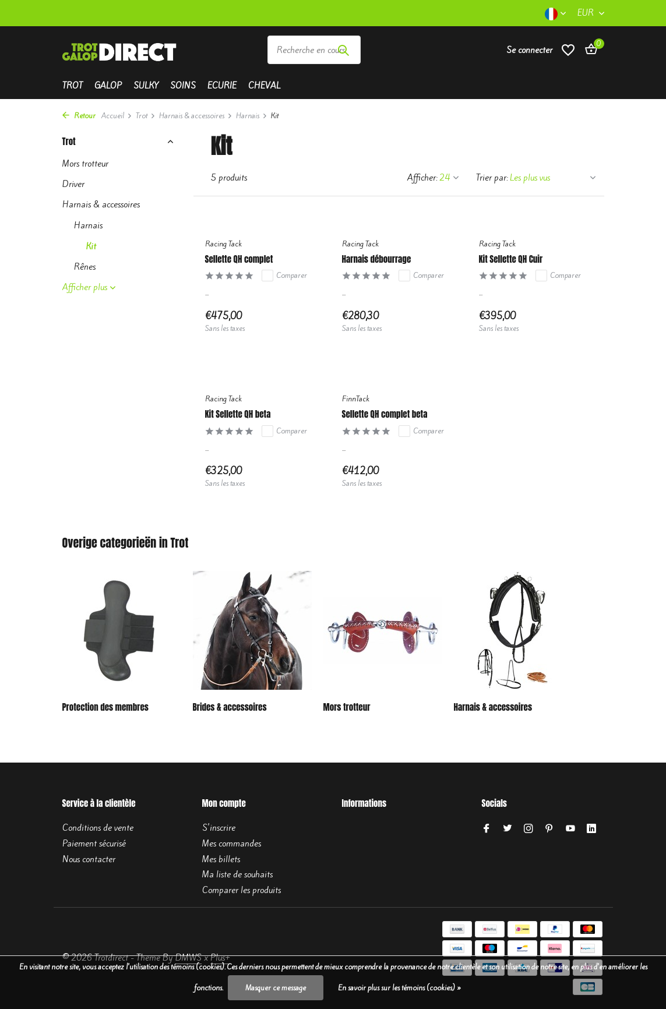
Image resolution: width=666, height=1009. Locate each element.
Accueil (116, 116)
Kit (91, 246)
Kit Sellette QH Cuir (511, 259)
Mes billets (221, 859)
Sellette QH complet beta (385, 414)
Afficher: (422, 178)
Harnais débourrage (376, 259)
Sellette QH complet (239, 259)
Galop (108, 85)
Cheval (264, 85)
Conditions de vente (97, 828)
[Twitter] (507, 829)
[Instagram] (528, 829)
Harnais (251, 116)
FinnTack (355, 399)
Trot (72, 85)
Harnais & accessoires (195, 116)
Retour (79, 116)
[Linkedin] (591, 829)
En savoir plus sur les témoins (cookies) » (399, 988)
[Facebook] (486, 829)
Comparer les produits (241, 890)
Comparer (284, 275)
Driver (73, 184)
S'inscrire (218, 828)
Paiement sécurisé (94, 843)
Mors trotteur (85, 164)
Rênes (85, 267)
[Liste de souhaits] (568, 50)
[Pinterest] (549, 829)
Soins (183, 85)
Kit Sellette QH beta (238, 414)
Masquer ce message (275, 988)
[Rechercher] (314, 50)
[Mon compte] (529, 50)
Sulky (145, 85)
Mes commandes (231, 843)
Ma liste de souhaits (237, 874)
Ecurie (222, 85)
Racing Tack (223, 244)
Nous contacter (88, 859)
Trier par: (492, 178)
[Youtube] (570, 829)
